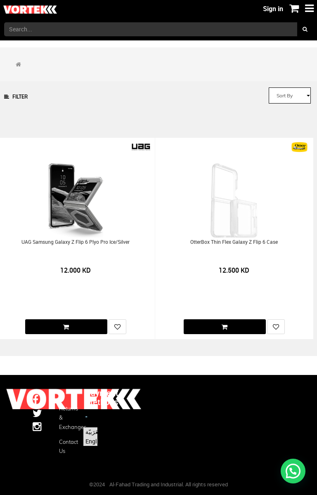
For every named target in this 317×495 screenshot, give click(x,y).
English (95, 441)
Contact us (66, 446)
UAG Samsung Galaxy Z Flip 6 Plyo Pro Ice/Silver (75, 241)
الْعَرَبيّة (93, 432)
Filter (16, 97)
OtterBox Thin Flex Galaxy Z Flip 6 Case (234, 241)
